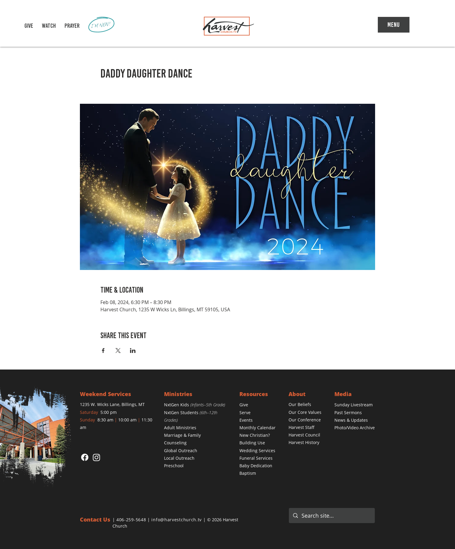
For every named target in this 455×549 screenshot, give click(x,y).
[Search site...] (332, 515)
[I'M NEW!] (102, 25)
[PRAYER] (72, 26)
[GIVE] (28, 26)
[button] (49, 26)
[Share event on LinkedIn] (133, 350)
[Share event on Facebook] (103, 350)
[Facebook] (85, 457)
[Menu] (393, 25)
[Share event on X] (118, 350)
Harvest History (304, 442)
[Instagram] (96, 457)
